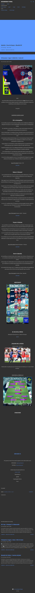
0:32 (17, 336)
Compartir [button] (3, 49)
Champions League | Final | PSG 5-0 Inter (12, 540)
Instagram (2, 3)
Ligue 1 (12, 491)
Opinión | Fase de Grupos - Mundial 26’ (11, 45)
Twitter (8, 3)
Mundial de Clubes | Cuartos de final (11, 555)
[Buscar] (31, 1)
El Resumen (6, 491)
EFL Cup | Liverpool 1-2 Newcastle (10, 524)
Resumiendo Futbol (7, 1)
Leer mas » (32, 534)
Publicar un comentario (10, 49)
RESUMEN (17, 165)
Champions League (4, 10)
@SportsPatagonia (19, 465)
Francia (9, 491)
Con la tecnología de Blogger (17, 589)
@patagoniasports (20, 463)
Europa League (12, 10)
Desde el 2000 (17, 472)
